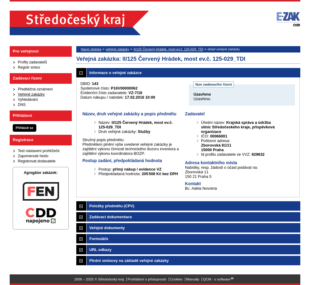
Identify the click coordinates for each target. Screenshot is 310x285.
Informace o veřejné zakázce (115, 72)
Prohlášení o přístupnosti (146, 279)
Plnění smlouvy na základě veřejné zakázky (129, 260)
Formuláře (98, 238)
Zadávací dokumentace (110, 217)
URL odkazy (100, 249)
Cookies (176, 279)
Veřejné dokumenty (107, 228)
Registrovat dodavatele (36, 161)
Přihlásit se (24, 128)
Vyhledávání (28, 99)
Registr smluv (29, 67)
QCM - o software (216, 279)
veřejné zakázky (117, 49)
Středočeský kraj (79, 23)
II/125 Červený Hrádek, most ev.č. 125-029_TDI (168, 49)
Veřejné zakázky (31, 94)
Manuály (193, 279)
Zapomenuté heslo (33, 156)
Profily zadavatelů (32, 62)
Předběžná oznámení (35, 89)
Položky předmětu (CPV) (111, 206)
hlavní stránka (91, 49)
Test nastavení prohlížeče (39, 151)
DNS (22, 105)
